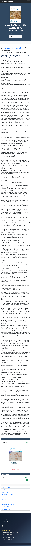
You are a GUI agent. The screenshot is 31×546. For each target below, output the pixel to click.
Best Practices (5, 497)
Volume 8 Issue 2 (20, 47)
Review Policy (5, 492)
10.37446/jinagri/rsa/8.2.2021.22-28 (13, 48)
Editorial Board (5, 489)
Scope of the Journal (6, 487)
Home (4, 519)
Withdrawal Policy (6, 509)
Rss (3, 527)
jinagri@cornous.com (8, 539)
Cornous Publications (7, 1)
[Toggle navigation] (28, 1)
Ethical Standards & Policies (8, 494)
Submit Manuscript (15, 36)
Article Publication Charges (8, 504)
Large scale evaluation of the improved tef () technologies (15, 56)
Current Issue (6, 523)
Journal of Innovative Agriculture (8, 47)
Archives (5, 521)
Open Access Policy (6, 502)
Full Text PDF (15, 469)
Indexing (4, 499)
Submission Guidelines (7, 506)
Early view (5, 525)
